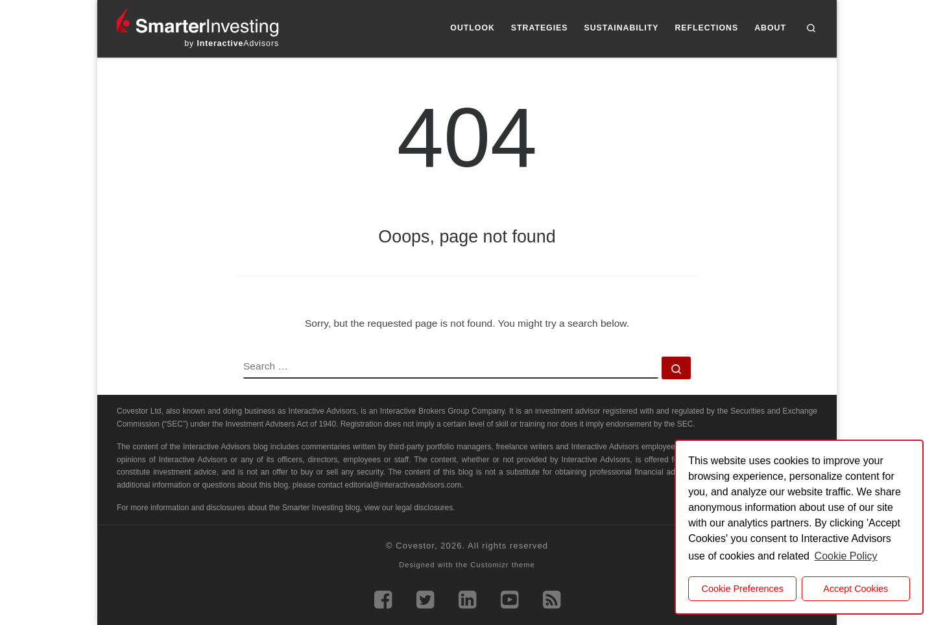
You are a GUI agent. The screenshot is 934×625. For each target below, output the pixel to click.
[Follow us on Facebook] (383, 599)
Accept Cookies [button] (855, 589)
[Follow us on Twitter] (425, 599)
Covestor (415, 545)
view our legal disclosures (409, 507)
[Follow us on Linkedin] (467, 599)
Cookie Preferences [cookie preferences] (743, 589)
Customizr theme (502, 565)
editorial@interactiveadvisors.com (403, 484)
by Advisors (231, 43)
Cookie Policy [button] (846, 555)
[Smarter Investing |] (198, 21)
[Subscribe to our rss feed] (551, 599)
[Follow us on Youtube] (509, 599)
